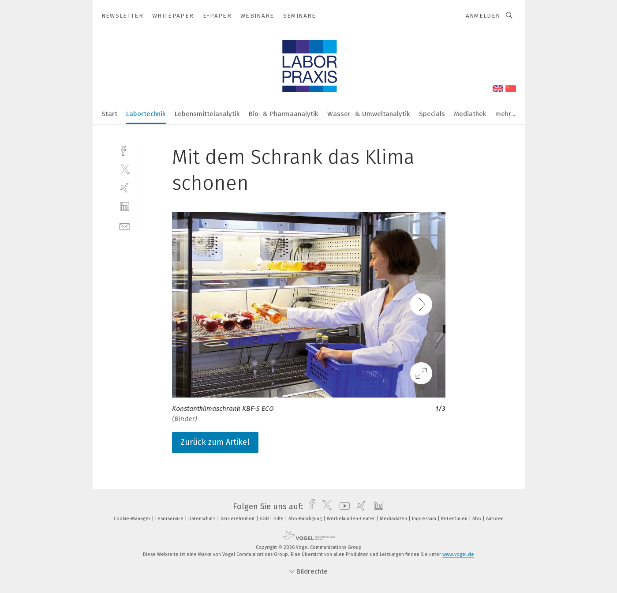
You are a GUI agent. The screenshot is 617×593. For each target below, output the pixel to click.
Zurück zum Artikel (215, 442)
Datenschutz (202, 519)
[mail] (124, 225)
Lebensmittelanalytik (207, 114)
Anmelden (483, 15)
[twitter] (124, 168)
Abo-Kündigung (305, 519)
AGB (265, 519)
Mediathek (470, 114)
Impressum (425, 519)
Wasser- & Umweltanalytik (368, 114)
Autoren (495, 519)
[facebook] (124, 149)
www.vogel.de (458, 554)
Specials (432, 114)
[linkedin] (124, 206)
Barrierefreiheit (238, 519)
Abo (477, 519)
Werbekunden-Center (351, 519)
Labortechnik (146, 114)
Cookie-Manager (133, 519)
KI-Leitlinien (455, 519)
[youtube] (342, 506)
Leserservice (170, 519)
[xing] (124, 187)
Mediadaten (394, 519)
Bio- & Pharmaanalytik (283, 114)
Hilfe (279, 519)
